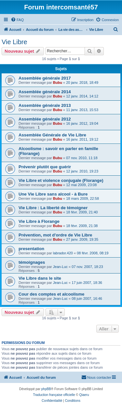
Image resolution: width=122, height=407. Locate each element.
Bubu (57, 82)
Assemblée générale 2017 (45, 78)
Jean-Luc (60, 267)
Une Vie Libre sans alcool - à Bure (53, 194)
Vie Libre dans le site (40, 278)
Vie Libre (14, 41)
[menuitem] (17, 20)
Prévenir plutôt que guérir (45, 166)
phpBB (46, 389)
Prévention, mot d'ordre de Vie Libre (55, 235)
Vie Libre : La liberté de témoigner (53, 207)
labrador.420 (63, 253)
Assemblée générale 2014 (45, 91)
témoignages (32, 262)
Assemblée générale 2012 (45, 119)
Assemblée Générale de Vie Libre (52, 135)
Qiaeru (84, 395)
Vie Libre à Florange (39, 221)
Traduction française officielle (54, 395)
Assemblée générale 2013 (45, 105)
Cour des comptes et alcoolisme (51, 294)
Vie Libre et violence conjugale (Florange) (61, 180)
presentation (31, 248)
